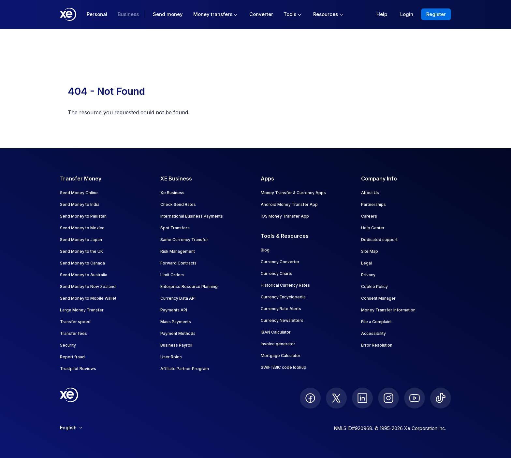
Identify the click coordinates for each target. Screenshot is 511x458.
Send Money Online (79, 192)
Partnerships (373, 204)
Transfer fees (73, 333)
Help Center (373, 227)
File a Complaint (376, 321)
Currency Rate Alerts (281, 308)
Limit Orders (172, 274)
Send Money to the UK (81, 251)
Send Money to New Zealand (88, 286)
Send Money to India (79, 204)
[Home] (68, 14)
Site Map (369, 251)
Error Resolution (376, 345)
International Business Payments (191, 216)
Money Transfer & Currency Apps (293, 192)
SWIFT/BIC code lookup (283, 367)
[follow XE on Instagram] (388, 398)
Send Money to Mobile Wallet (88, 298)
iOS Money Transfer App (285, 216)
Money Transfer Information (388, 310)
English (71, 427)
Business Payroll (176, 345)
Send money (168, 14)
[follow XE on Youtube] (414, 398)
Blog (265, 250)
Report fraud (72, 356)
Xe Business (172, 192)
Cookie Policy (374, 286)
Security (68, 345)
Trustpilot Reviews (78, 368)
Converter (261, 14)
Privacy (368, 274)
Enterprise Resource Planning (189, 286)
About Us (370, 192)
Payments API (173, 310)
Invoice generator (278, 343)
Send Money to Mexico (82, 227)
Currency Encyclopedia (283, 296)
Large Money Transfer (82, 310)
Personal (97, 14)
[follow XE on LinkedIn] (362, 398)
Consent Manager (378, 298)
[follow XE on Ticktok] (440, 398)
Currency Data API (178, 298)
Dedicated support (379, 239)
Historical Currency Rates (285, 285)
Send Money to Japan (81, 239)
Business (128, 14)
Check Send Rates (178, 204)
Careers (369, 216)
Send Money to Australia (83, 274)
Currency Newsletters (282, 320)
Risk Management (177, 251)
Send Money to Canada (82, 263)
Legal (366, 263)
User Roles (171, 356)
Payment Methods (178, 333)
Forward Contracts (178, 263)
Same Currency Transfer (184, 239)
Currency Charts (276, 273)
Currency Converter (280, 261)
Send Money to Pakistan (83, 216)
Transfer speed (75, 321)
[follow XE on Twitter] (336, 398)
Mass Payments (175, 321)
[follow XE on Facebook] (310, 398)
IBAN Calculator (276, 332)
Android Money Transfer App (289, 204)
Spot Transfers (175, 227)
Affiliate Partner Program (184, 368)
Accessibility (373, 333)
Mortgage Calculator (280, 355)
